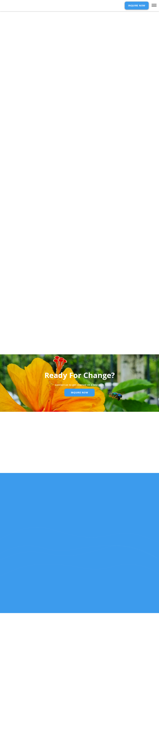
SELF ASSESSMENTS (95, 732)
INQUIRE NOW (136, 5)
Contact (89, 711)
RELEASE (7, 732)
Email (73, 466)
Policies (89, 721)
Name (29, 466)
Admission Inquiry (95, 716)
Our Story (9, 721)
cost (5, 716)
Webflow (103, 750)
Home (5, 711)
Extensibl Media (76, 750)
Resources (9, 727)
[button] (153, 5)
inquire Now (79, 392)
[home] (19, 5)
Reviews (88, 727)
